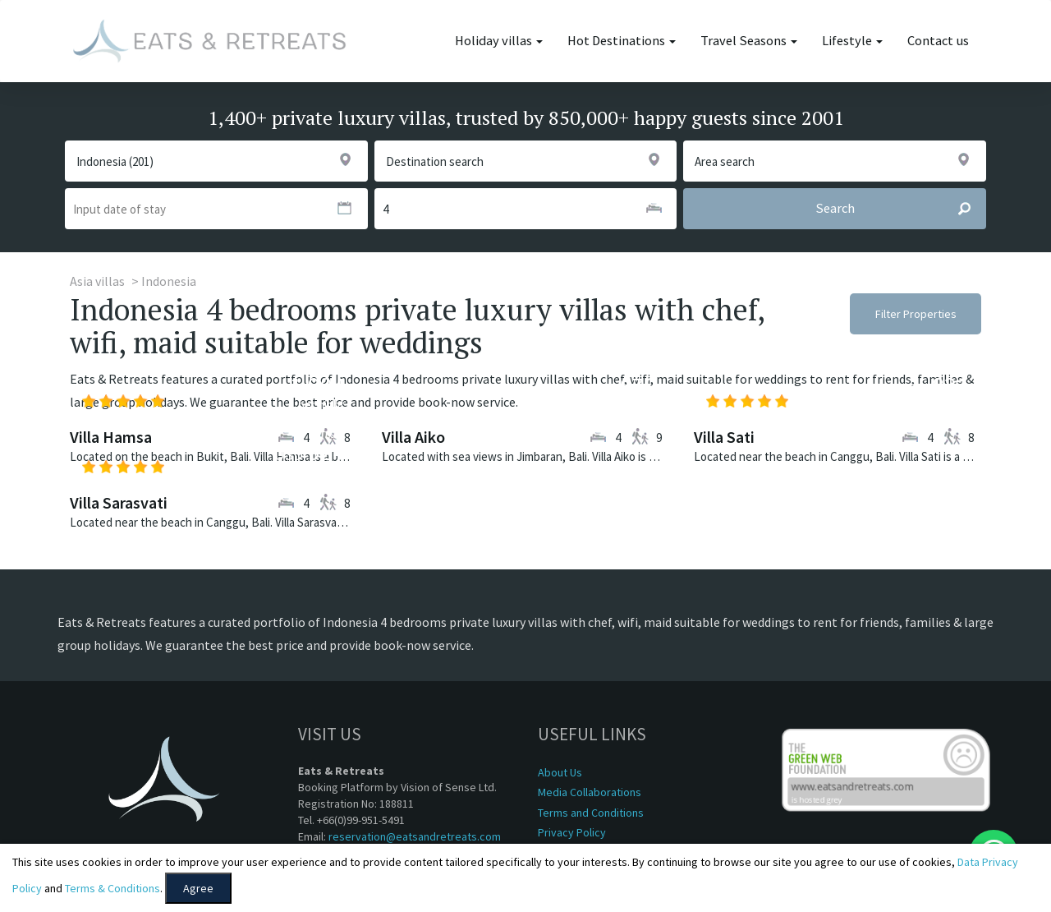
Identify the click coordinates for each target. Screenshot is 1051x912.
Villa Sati (724, 436)
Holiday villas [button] (499, 40)
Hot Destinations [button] (621, 40)
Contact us (938, 40)
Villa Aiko (413, 436)
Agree (198, 888)
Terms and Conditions (591, 812)
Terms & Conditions (112, 888)
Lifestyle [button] (852, 40)
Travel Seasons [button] (748, 40)
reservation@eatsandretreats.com (414, 836)
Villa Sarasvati (119, 502)
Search (900, 208)
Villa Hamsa (111, 436)
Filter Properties (916, 313)
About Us (560, 772)
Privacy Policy (572, 832)
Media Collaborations (589, 792)
